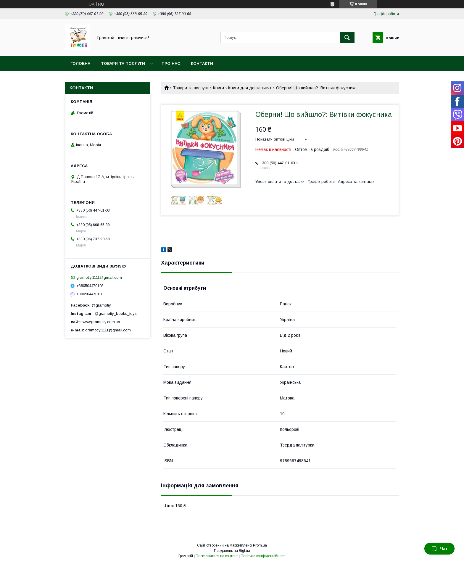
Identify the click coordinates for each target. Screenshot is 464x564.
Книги (218, 88)
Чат (439, 548)
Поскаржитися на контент (217, 556)
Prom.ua (260, 545)
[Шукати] (347, 37)
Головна (80, 63)
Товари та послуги (123, 63)
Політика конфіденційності (263, 556)
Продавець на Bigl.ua (232, 551)
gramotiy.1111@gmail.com (99, 277)
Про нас (171, 63)
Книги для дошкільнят (250, 88)
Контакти (202, 63)
